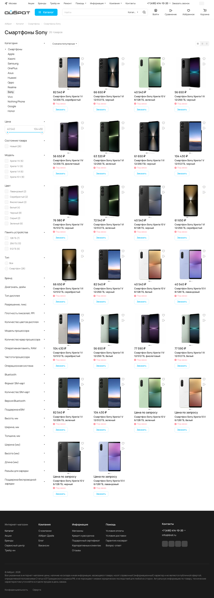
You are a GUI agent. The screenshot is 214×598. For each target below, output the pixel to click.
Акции (8, 535)
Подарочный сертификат (86, 540)
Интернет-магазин (16, 524)
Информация (80, 524)
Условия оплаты (115, 530)
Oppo (11, 82)
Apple (11, 54)
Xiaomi (11, 58)
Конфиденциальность (16, 589)
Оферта (37, 589)
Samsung (13, 63)
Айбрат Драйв (46, 535)
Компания (44, 524)
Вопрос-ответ (113, 545)
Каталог (9, 530)
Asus (11, 73)
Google (12, 106)
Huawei (12, 77)
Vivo (10, 96)
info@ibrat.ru (169, 535)
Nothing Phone (16, 101)
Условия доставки (116, 535)
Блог (41, 540)
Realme (12, 87)
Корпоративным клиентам (86, 545)
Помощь (111, 524)
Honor (11, 111)
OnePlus (12, 68)
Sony (11, 92)
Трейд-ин (10, 550)
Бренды (9, 540)
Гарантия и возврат (116, 540)
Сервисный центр (15, 545)
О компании (45, 530)
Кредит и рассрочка (83, 535)
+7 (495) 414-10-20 (157, 3)
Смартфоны (15, 49)
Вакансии (43, 545)
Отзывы (76, 550)
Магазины (77, 530)
